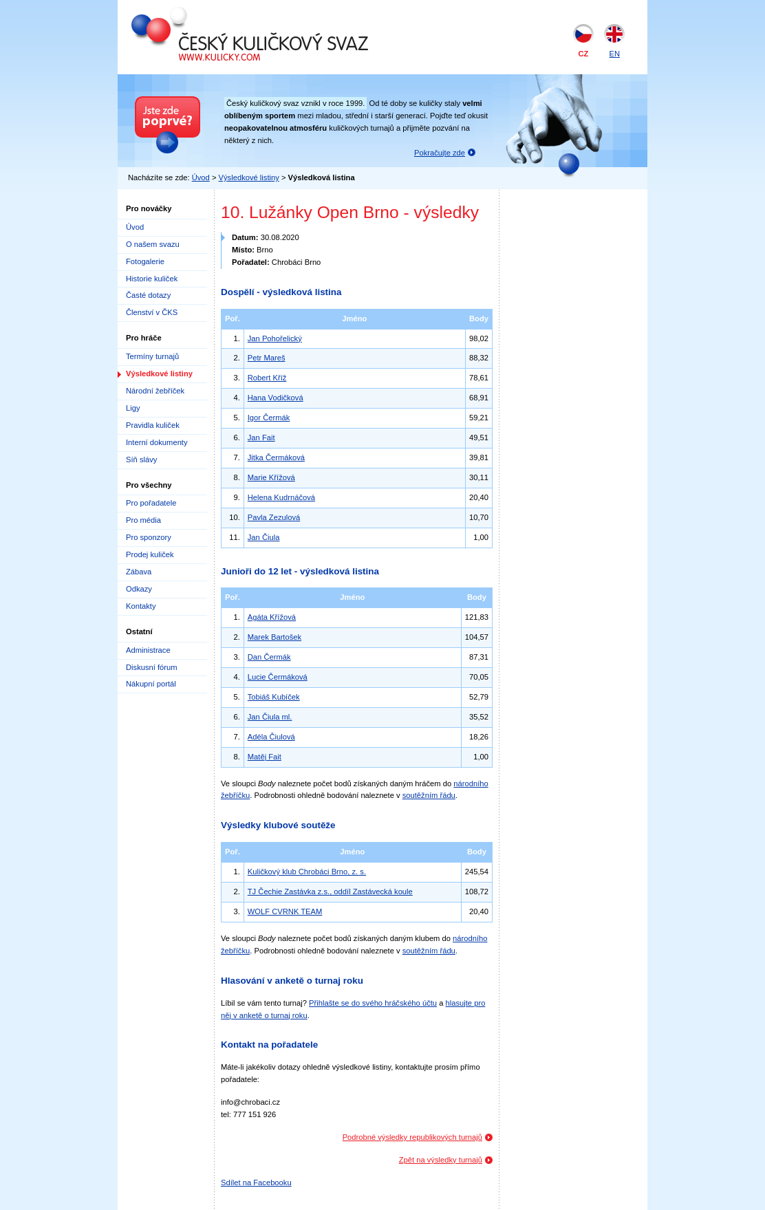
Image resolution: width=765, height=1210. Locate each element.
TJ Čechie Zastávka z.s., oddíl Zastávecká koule (330, 891)
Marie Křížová (271, 477)
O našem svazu (153, 244)
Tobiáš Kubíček (274, 697)
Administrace (148, 650)
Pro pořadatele (151, 503)
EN (614, 54)
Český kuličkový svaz (194, 12)
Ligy (133, 408)
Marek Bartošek (274, 637)
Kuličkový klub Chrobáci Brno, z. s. (307, 871)
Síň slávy (141, 459)
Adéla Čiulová (271, 737)
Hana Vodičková (275, 397)
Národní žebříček (155, 391)
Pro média (143, 520)
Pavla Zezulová (274, 517)
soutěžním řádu (428, 795)
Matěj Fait (264, 757)
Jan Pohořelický (275, 338)
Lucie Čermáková (278, 677)
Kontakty (141, 606)
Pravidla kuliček (153, 425)
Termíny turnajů (152, 356)
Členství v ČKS (151, 312)
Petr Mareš (266, 358)
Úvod (201, 177)
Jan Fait (261, 437)
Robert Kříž (267, 378)
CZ (584, 54)
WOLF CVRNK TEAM (285, 911)
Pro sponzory (148, 537)
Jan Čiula (264, 537)
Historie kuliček (151, 278)
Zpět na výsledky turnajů (440, 1160)
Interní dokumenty (157, 442)
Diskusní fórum (151, 667)
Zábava (138, 572)
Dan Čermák (269, 657)
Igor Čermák (269, 417)
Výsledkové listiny (249, 177)
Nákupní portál (151, 684)
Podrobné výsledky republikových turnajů (412, 1137)
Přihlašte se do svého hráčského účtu (373, 1003)
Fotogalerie (145, 261)
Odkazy (139, 589)
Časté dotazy (148, 295)
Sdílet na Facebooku (256, 1182)
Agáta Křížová (272, 617)
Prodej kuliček (150, 554)
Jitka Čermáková (276, 457)
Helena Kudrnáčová (281, 497)
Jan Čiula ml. (270, 717)
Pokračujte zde (439, 153)
